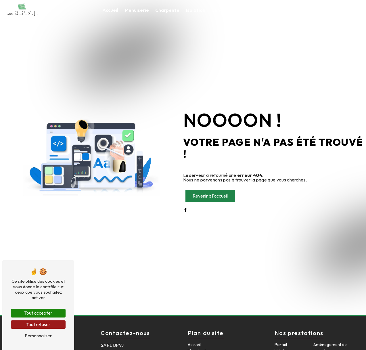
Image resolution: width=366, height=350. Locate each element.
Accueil (110, 10)
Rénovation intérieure (236, 10)
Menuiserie (137, 10)
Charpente (167, 10)
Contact (339, 10)
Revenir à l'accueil (210, 196)
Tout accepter (38, 313)
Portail (281, 344)
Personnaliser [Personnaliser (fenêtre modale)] (38, 335)
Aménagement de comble (294, 10)
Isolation (195, 10)
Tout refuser (38, 324)
